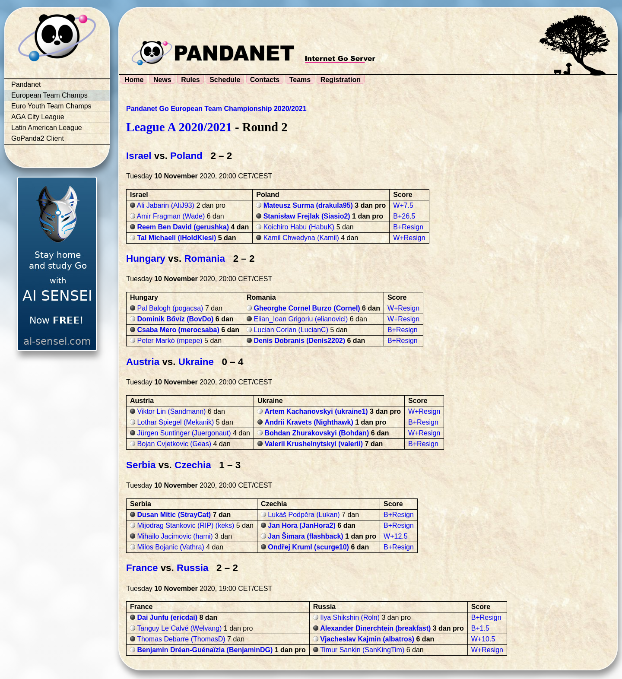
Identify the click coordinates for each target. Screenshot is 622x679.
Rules (190, 79)
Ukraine (196, 361)
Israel (139, 155)
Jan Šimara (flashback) (305, 536)
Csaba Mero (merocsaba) (178, 329)
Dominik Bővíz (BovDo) (175, 319)
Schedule (224, 79)
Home (133, 79)
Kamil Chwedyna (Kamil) (301, 237)
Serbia (141, 465)
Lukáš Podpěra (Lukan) (304, 514)
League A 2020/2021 (179, 127)
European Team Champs (49, 95)
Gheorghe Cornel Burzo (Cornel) (307, 308)
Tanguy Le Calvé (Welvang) (179, 628)
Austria (142, 361)
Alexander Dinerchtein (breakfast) (375, 628)
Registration (341, 79)
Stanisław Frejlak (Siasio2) (306, 216)
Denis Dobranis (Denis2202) (299, 340)
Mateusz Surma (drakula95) (308, 205)
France (142, 567)
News (162, 79)
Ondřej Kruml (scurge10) (308, 547)
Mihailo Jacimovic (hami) (175, 536)
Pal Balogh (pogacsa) (170, 308)
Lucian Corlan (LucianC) (291, 329)
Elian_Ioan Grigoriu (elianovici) (301, 319)
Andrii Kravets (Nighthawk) (308, 422)
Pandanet (26, 84)
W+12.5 (396, 536)
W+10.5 (483, 639)
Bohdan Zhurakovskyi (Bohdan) (316, 433)
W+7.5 (403, 205)
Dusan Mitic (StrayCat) (174, 514)
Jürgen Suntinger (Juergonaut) (184, 433)
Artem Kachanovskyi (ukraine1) (316, 411)
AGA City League (37, 117)
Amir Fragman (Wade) (171, 216)
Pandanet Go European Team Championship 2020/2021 (216, 108)
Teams (300, 79)
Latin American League (46, 127)
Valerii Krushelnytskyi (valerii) (313, 443)
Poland (186, 155)
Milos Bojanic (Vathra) (170, 547)
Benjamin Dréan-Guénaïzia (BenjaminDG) (205, 650)
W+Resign (409, 237)
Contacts (264, 79)
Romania (204, 258)
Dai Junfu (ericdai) (167, 617)
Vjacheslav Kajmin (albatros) (367, 639)
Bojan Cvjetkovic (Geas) (174, 443)
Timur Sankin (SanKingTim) (362, 650)
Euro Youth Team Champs (51, 106)
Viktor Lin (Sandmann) (171, 411)
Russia (192, 567)
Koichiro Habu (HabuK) (299, 227)
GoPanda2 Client (37, 138)
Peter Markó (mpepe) (169, 340)
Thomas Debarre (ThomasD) (181, 639)
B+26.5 (404, 216)
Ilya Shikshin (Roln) (350, 617)
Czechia (193, 465)
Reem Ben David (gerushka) (183, 227)
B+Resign (408, 227)
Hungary (145, 258)
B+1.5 (480, 628)
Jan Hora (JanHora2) (302, 525)
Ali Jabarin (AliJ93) (165, 205)
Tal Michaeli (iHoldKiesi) (176, 237)
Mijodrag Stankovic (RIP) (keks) (185, 525)
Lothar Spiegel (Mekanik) (175, 422)
